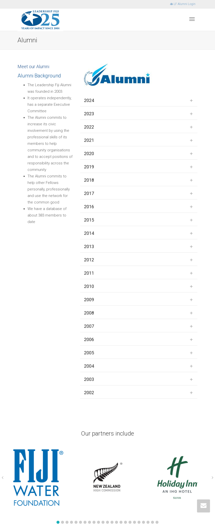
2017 (89, 193)
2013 (89, 246)
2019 (89, 166)
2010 (89, 286)
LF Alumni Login (183, 4)
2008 (89, 313)
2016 (89, 206)
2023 (89, 113)
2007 (89, 326)
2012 (89, 259)
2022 (89, 127)
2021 (89, 140)
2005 (89, 352)
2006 (89, 339)
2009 (89, 299)
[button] (58, 522)
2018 (89, 180)
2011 (89, 273)
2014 (89, 233)
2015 (89, 220)
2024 (89, 100)
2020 (89, 153)
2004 (89, 366)
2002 (89, 392)
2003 (89, 379)
